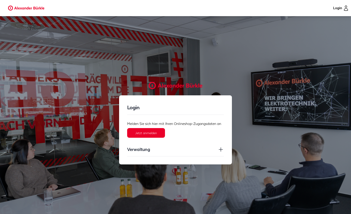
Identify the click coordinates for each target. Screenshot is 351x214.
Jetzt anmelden (146, 133)
